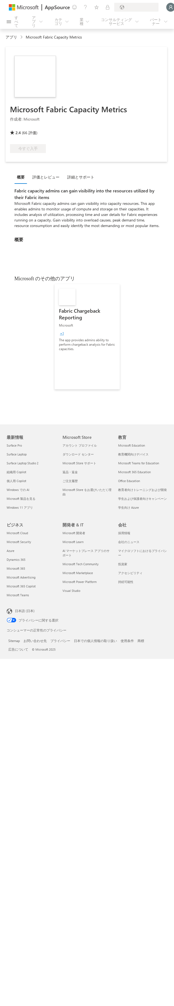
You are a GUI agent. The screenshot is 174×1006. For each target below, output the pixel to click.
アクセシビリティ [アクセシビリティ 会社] (130, 573)
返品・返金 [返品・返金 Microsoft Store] (70, 472)
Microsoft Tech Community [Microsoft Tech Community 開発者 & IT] (80, 564)
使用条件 (127, 640)
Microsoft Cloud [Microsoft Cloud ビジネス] (17, 533)
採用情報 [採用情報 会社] (124, 533)
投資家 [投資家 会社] (122, 564)
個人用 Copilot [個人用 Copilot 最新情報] (16, 481)
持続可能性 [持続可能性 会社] (125, 582)
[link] (87, 336)
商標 (140, 640)
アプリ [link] (11, 37)
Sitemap (14, 640)
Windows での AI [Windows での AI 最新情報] (18, 490)
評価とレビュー (45, 177)
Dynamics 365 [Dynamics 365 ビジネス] (16, 559)
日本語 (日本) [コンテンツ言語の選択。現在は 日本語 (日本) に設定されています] (25, 610)
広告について (18, 649)
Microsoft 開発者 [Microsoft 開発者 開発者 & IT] (74, 533)
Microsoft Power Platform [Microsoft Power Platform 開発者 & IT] (80, 582)
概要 (21, 177)
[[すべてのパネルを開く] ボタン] (13, 21)
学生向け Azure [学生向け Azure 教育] (128, 507)
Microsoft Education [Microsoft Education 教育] (131, 445)
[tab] (22, 177)
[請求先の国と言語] (136, 7)
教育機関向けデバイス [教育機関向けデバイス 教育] (133, 454)
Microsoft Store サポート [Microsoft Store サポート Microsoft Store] (79, 463)
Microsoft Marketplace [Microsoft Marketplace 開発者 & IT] (78, 573)
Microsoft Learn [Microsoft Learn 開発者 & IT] (73, 542)
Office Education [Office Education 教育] (129, 481)
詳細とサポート (80, 177)
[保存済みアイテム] (96, 7)
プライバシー (60, 640)
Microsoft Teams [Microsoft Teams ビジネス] (18, 595)
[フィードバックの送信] (74, 7)
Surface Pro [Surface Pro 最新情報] (14, 445)
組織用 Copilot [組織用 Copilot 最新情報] (16, 472)
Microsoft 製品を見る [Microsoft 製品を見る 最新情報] (21, 498)
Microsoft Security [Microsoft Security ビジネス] (19, 542)
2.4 (18, 132)
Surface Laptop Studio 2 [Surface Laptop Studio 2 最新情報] (22, 463)
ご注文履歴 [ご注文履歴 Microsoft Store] (70, 481)
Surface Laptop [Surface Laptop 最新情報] (17, 454)
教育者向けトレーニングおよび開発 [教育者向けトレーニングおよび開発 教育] (142, 490)
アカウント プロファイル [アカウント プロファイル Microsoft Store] (80, 445)
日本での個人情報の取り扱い (95, 640)
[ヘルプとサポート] (85, 7)
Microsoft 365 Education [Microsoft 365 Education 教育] (134, 472)
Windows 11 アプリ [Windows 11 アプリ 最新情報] (20, 507)
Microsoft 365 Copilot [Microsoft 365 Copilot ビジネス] (21, 586)
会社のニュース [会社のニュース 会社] (128, 542)
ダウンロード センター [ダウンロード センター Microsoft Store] (78, 454)
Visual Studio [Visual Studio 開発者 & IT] (71, 591)
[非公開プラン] (107, 7)
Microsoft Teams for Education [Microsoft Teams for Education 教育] (138, 463)
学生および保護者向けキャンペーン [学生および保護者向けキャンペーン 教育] (142, 498)
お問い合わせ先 (35, 640)
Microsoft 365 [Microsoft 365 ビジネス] (16, 568)
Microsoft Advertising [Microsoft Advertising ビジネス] (21, 577)
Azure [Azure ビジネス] (10, 551)
